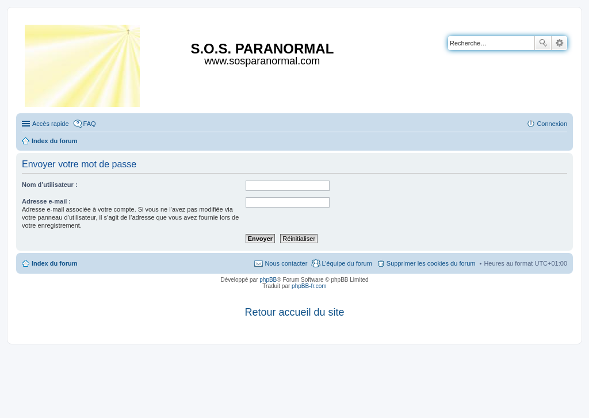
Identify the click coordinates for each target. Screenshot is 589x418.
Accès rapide (50, 123)
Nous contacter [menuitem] (286, 263)
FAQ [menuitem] (89, 123)
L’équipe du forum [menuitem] (347, 263)
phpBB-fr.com (309, 286)
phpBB (268, 280)
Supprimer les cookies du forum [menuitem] (431, 263)
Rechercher (543, 43)
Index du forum (54, 263)
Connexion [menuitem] (552, 123)
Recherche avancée (559, 43)
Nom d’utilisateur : (50, 184)
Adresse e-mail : (46, 201)
